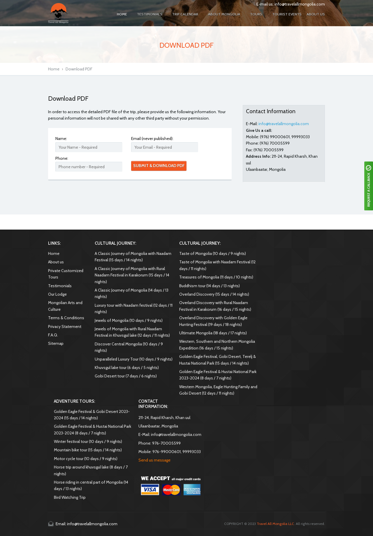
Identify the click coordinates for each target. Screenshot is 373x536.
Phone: (61, 158)
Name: (61, 138)
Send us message (154, 460)
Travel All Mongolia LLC (275, 523)
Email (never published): (152, 138)
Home (53, 69)
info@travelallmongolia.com (300, 4)
